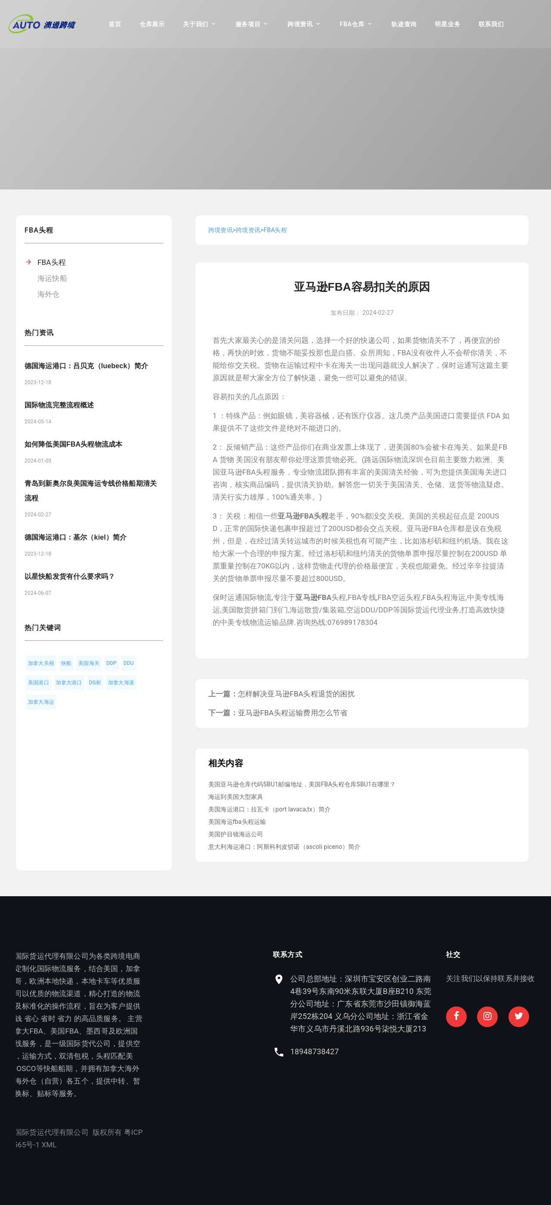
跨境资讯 (300, 24)
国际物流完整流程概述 (59, 405)
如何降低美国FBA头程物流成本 (73, 444)
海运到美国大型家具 (235, 796)
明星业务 (447, 24)
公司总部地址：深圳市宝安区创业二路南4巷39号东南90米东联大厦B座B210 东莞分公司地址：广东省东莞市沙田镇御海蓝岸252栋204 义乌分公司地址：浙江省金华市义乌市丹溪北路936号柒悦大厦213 (480, 1003)
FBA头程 (51, 262)
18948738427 (434, 1051)
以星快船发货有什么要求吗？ (70, 576)
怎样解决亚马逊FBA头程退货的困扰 (296, 693)
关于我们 (195, 24)
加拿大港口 (69, 683)
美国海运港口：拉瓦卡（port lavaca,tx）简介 (269, 809)
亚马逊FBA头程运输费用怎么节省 (293, 712)
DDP (111, 663)
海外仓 (48, 294)
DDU (129, 663)
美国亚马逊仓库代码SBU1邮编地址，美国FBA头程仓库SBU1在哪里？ (302, 784)
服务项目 (248, 24)
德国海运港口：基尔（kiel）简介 (76, 537)
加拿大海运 (41, 702)
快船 (66, 663)
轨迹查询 (404, 24)
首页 (114, 24)
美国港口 (38, 683)
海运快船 (52, 278)
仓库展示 (152, 24)
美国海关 (88, 663)
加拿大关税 (41, 663)
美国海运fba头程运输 (237, 821)
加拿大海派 (121, 683)
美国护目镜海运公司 (235, 834)
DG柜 (95, 683)
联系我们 (491, 24)
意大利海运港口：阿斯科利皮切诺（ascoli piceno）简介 (284, 846)
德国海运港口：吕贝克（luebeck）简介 (86, 366)
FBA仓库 (352, 24)
